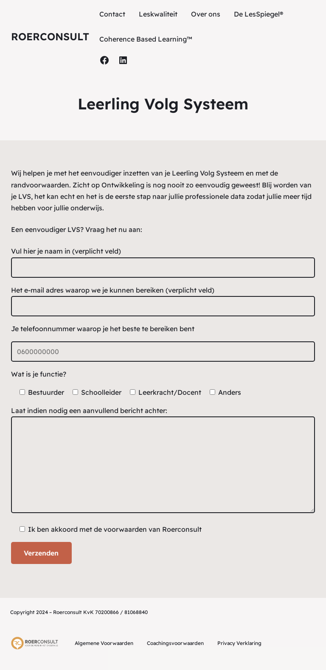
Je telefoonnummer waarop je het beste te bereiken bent (102, 328)
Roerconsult (50, 36)
